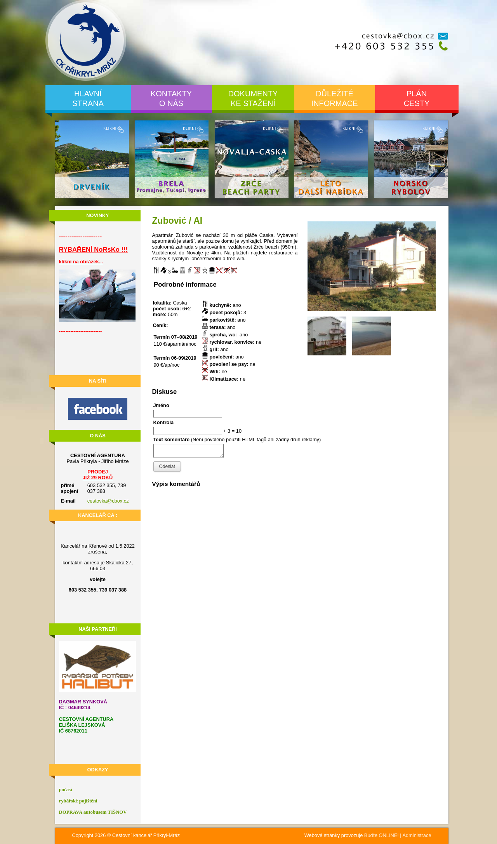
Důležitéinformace (334, 98)
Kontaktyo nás (171, 98)
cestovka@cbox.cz (108, 501)
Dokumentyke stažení (253, 98)
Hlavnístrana (88, 98)
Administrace (417, 835)
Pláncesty (417, 98)
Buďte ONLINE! (381, 835)
